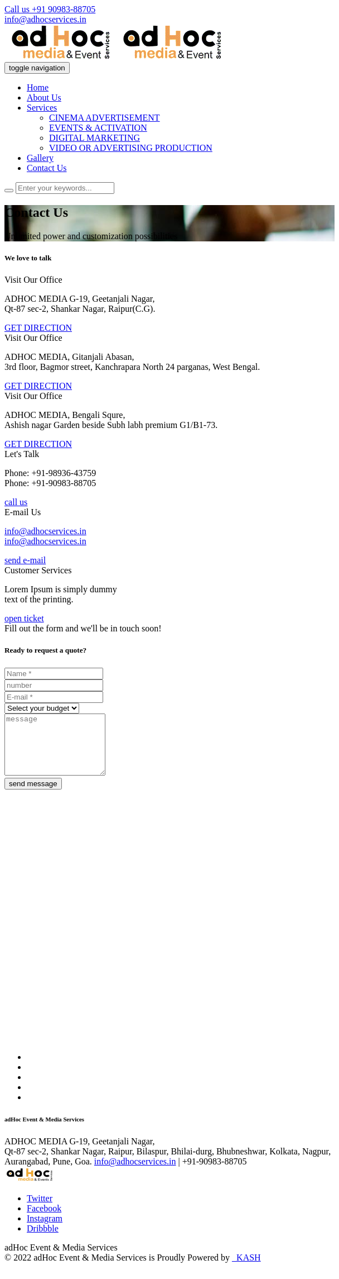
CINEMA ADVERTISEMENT (104, 117)
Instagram (44, 1230)
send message (33, 795)
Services (42, 107)
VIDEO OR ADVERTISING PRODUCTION (130, 148)
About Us (44, 97)
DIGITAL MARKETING (94, 137)
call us (15, 502)
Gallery (40, 158)
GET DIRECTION (38, 327)
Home (38, 87)
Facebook (44, 1220)
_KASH (246, 1269)
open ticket (24, 618)
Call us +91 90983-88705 (49, 9)
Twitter (39, 1210)
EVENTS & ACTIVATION (98, 127)
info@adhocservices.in (45, 19)
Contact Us (47, 168)
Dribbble (43, 1240)
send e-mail (25, 560)
